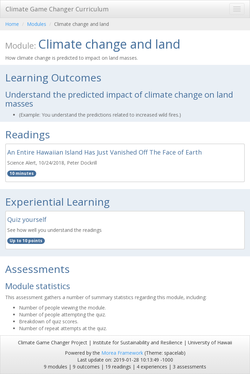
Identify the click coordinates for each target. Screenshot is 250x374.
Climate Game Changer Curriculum (57, 9)
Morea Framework (122, 353)
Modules (36, 24)
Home (12, 24)
